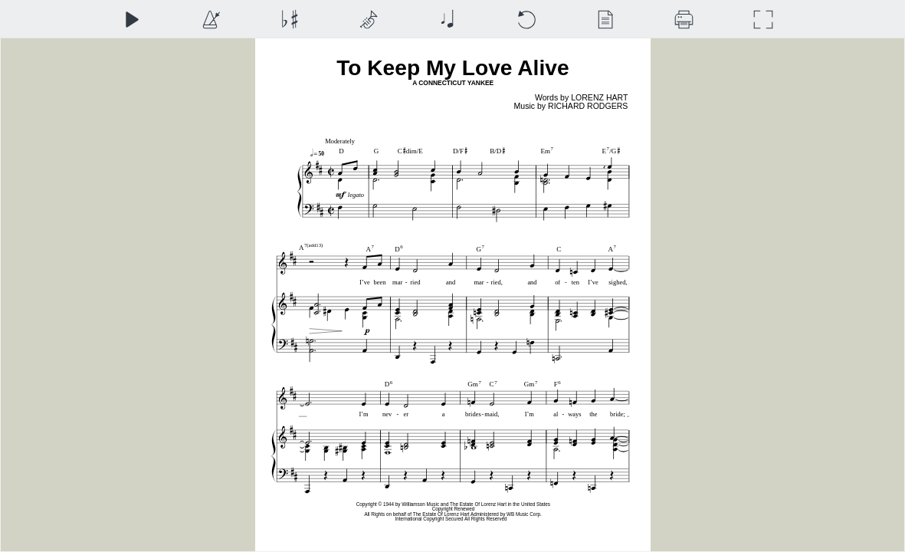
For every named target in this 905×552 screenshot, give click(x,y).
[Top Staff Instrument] (368, 19)
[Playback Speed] (210, 19)
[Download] (684, 19)
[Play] (131, 19)
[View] (605, 19)
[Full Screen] (763, 19)
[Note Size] (447, 19)
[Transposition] (289, 19)
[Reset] (526, 19)
